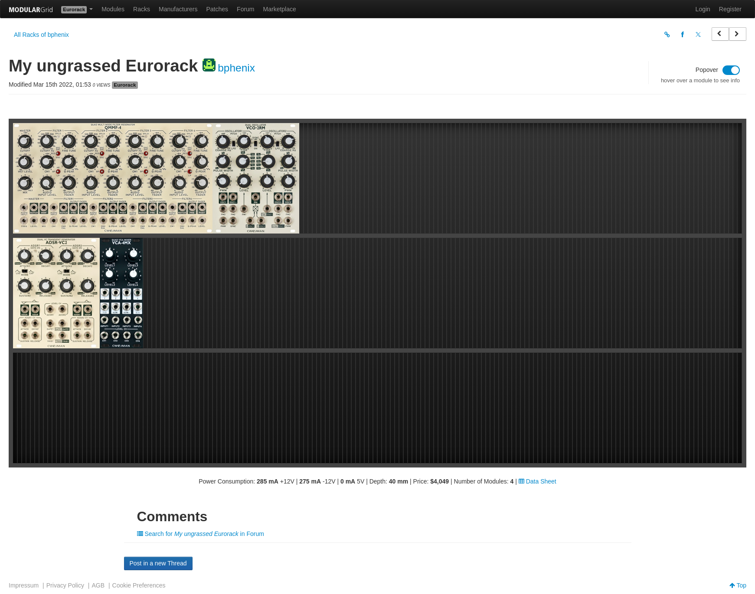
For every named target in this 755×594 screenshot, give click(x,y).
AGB (98, 585)
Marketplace (279, 9)
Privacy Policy (65, 585)
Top (737, 585)
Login (703, 9)
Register (730, 9)
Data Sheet (537, 481)
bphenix (236, 68)
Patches (217, 9)
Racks (141, 9)
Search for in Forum (200, 533)
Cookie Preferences (139, 585)
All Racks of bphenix (41, 34)
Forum (245, 9)
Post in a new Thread (158, 563)
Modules (112, 9)
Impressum (24, 585)
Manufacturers (178, 9)
